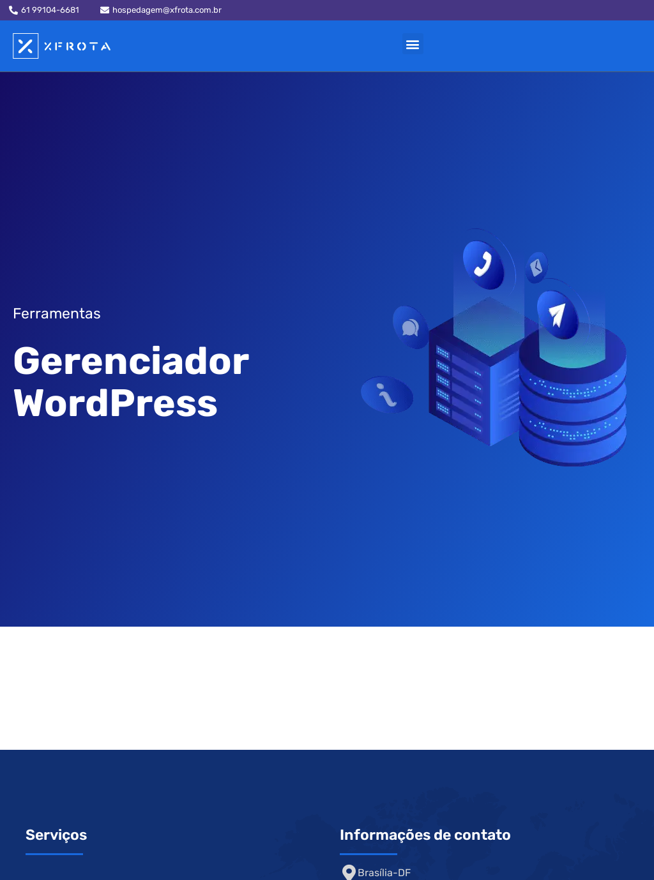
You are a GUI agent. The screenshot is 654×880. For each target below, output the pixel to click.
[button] (412, 43)
